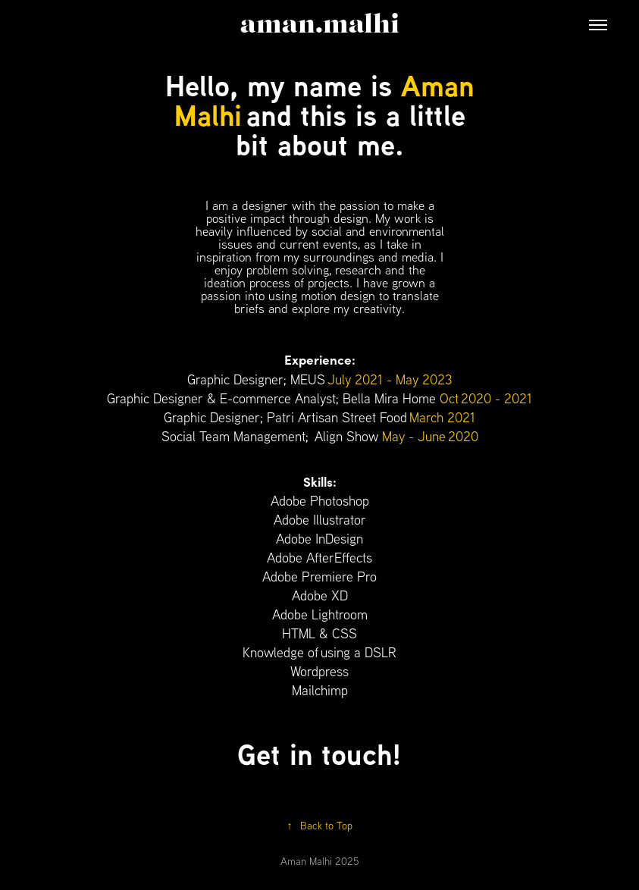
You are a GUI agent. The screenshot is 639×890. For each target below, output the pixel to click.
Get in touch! (319, 754)
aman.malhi (319, 25)
